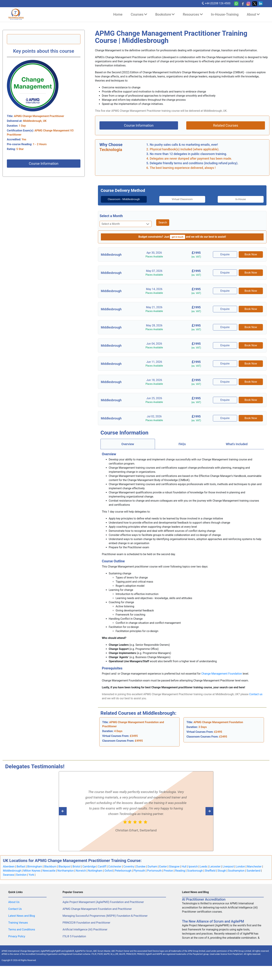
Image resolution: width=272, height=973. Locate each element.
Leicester (214, 870)
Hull (184, 870)
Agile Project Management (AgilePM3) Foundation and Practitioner (103, 906)
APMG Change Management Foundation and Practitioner (97, 912)
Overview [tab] (127, 448)
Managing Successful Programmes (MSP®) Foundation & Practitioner (105, 919)
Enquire (225, 258)
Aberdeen (9, 870)
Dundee (141, 870)
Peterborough (123, 874)
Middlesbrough (12, 874)
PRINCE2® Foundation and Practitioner (86, 926)
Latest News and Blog (21, 919)
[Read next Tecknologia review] (70, 815)
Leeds (203, 870)
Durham (152, 870)
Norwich (81, 874)
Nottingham (95, 874)
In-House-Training (225, 14)
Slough (222, 874)
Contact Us (15, 912)
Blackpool (64, 870)
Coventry (128, 870)
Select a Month (111, 220)
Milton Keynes (31, 874)
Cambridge (89, 870)
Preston (168, 874)
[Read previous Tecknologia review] (201, 815)
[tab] (120, 201)
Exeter (163, 870)
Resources (193, 14)
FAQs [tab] (182, 448)
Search (162, 226)
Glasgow (174, 870)
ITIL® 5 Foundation (74, 940)
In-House (244, 199)
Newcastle (48, 874)
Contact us (255, 698)
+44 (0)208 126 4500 (215, 3)
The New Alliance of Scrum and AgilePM (213, 925)
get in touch (177, 241)
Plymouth (139, 874)
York (31, 878)
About (253, 14)
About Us (13, 906)
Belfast (21, 870)
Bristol (76, 870)
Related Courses (225, 125)
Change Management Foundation (221, 677)
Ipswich (193, 870)
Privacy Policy (16, 940)
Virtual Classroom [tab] (182, 199)
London (240, 870)
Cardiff (102, 870)
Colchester (114, 870)
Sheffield (210, 874)
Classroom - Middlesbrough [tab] (120, 201)
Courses (139, 14)
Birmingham (34, 870)
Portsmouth (154, 874)
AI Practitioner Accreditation (203, 903)
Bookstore (165, 14)
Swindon (21, 878)
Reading (180, 874)
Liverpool (228, 870)
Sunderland (253, 874)
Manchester (254, 870)
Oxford (108, 874)
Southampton (236, 874)
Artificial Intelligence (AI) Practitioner (85, 933)
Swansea (8, 878)
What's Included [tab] (237, 448)
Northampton (65, 874)
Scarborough (195, 874)
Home (118, 14)
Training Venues (18, 926)
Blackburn (50, 870)
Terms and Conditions (21, 933)
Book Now (251, 258)
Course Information (43, 163)
